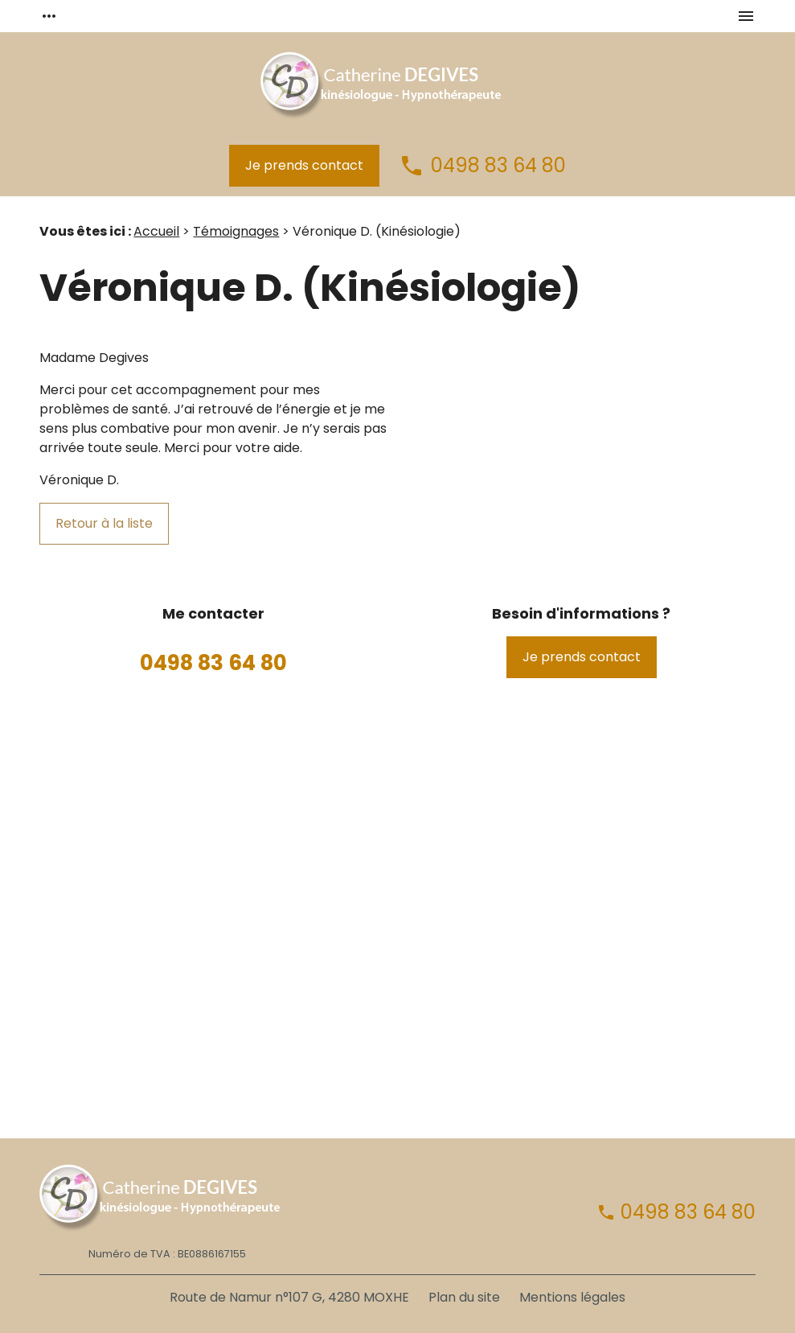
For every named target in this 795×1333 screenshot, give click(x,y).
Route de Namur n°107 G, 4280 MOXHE (289, 1297)
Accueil (156, 231)
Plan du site (464, 1297)
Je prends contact (304, 165)
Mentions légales (572, 1297)
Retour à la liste (104, 523)
